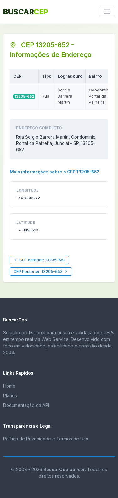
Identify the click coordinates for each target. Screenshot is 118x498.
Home (9, 385)
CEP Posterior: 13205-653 (41, 271)
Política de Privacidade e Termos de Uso (45, 438)
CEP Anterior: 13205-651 (39, 260)
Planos (10, 395)
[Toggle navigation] (107, 12)
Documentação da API (26, 405)
